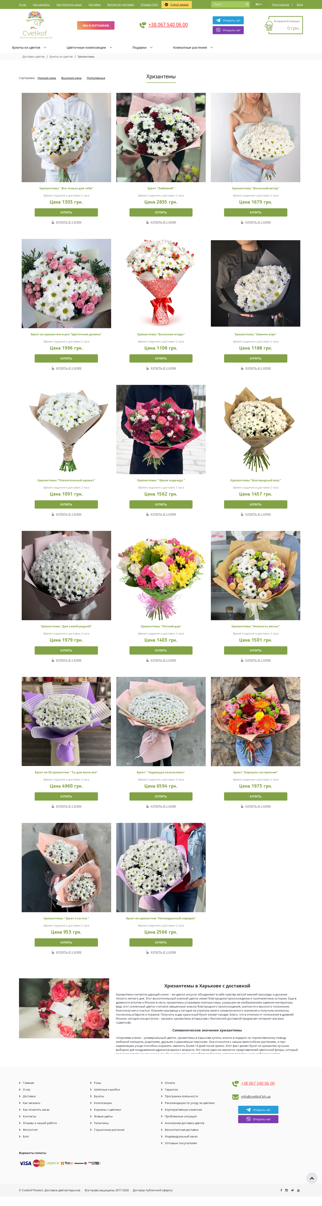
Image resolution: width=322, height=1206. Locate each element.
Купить (66, 212)
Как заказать (41, 4)
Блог (26, 1146)
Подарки (230, 47)
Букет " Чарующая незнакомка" (161, 778)
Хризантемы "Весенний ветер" (255, 188)
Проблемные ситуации (181, 1126)
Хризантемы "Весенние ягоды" (161, 336)
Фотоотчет (30, 1139)
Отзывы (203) (149, 4)
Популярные (96, 78)
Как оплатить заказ (69, 4)
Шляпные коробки (107, 1099)
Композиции (103, 1112)
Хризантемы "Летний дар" (161, 631)
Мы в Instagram (96, 25)
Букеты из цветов (117, 47)
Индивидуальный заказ (181, 1146)
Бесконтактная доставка (181, 1139)
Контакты (29, 1126)
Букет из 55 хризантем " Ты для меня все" (66, 778)
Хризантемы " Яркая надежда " (161, 483)
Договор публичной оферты (153, 1200)
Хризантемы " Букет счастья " (66, 926)
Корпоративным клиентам (183, 1119)
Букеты (99, 1106)
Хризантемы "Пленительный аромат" (66, 483)
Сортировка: (27, 78)
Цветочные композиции (177, 47)
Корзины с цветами (107, 1119)
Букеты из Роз (65, 47)
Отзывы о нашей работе (40, 1132)
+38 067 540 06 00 (168, 24)
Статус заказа (177, 4)
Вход (300, 4)
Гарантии (171, 1099)
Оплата (170, 1092)
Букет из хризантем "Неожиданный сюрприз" (161, 926)
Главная (28, 1092)
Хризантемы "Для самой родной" (66, 631)
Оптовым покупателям (181, 1152)
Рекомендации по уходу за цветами (190, 1112)
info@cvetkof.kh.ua (256, 1106)
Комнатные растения (281, 47)
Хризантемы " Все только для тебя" (66, 188)
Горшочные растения (109, 1139)
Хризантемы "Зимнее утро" (256, 336)
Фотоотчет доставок (120, 4)
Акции (24, 47)
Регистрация (280, 4)
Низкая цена (47, 78)
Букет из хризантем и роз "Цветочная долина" (66, 336)
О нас (22, 4)
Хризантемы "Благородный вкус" (255, 483)
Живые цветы (103, 1126)
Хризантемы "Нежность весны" (255, 631)
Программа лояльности (181, 1106)
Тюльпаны (101, 1132)
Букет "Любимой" (161, 188)
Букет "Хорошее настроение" (255, 778)
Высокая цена (71, 78)
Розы (97, 1092)
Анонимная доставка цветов (184, 1132)
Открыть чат (228, 20)
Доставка (95, 4)
